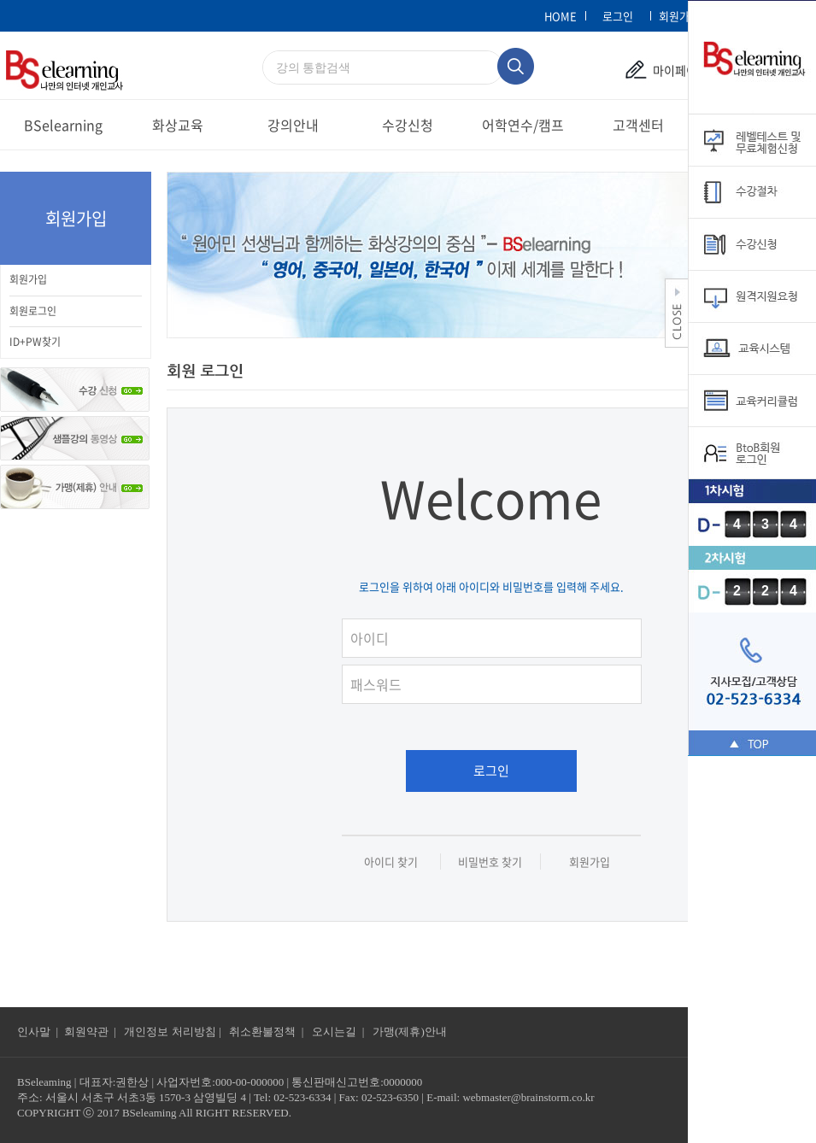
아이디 (499, 615)
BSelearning (63, 124)
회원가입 (28, 279)
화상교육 (177, 124)
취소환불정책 (262, 1031)
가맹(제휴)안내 (410, 1031)
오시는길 (335, 1031)
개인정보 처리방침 (169, 1031)
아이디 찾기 (391, 861)
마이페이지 (680, 70)
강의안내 (293, 124)
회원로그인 (32, 311)
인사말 (33, 1031)
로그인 (491, 770)
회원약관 (86, 1031)
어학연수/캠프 (523, 124)
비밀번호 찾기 (490, 861)
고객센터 (638, 124)
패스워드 (499, 661)
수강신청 (407, 124)
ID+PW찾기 (35, 341)
